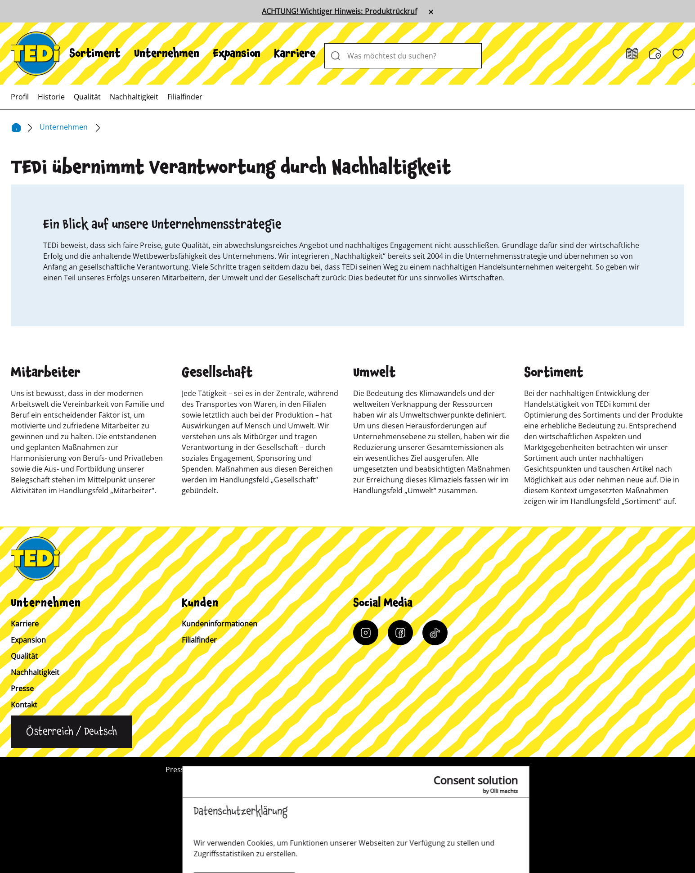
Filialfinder (184, 97)
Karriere (294, 53)
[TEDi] (35, 53)
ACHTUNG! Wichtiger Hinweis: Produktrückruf (339, 11)
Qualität (87, 97)
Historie (51, 97)
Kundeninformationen (219, 624)
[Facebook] (400, 632)
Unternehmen (166, 53)
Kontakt (24, 705)
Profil (20, 97)
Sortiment (95, 53)
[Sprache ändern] (71, 732)
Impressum (358, 769)
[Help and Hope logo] (377, 830)
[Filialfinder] (655, 53)
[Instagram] (365, 632)
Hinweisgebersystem (494, 769)
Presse (22, 688)
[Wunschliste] (678, 54)
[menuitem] (95, 53)
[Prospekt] (632, 54)
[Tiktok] (435, 632)
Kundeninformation (286, 769)
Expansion (236, 53)
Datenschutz (418, 769)
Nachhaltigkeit (134, 97)
